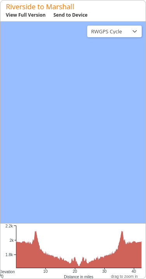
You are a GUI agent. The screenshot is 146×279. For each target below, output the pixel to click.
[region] (73, 122)
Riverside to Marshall (40, 6)
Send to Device (70, 15)
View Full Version (26, 15)
